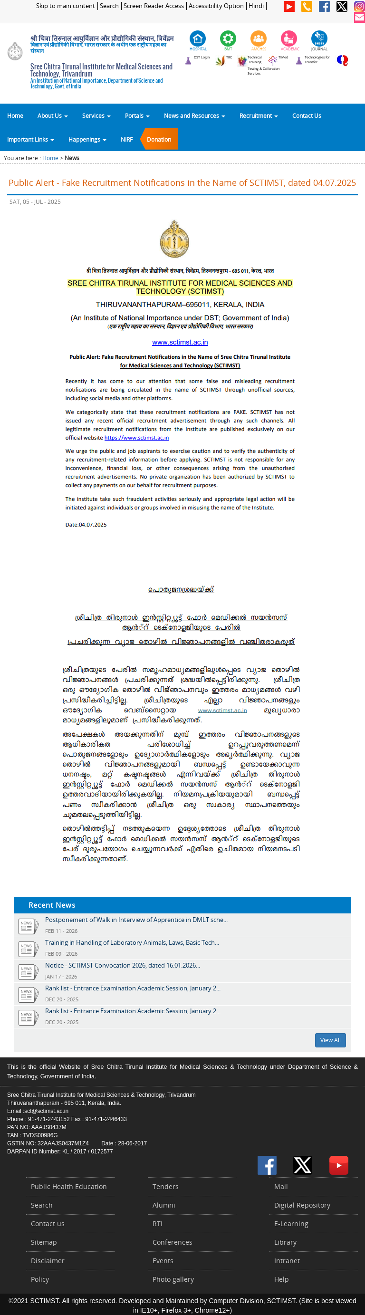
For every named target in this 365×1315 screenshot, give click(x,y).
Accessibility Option (216, 6)
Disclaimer (48, 1260)
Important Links (30, 139)
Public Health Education (69, 1186)
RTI (158, 1223)
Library (285, 1242)
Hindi (256, 6)
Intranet (287, 1260)
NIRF (127, 139)
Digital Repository (302, 1204)
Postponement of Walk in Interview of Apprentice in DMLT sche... (136, 919)
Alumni (164, 1204)
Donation (159, 139)
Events (163, 1260)
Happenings (87, 139)
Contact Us (306, 115)
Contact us (48, 1223)
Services (96, 115)
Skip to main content (65, 6)
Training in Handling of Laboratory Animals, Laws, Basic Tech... (132, 942)
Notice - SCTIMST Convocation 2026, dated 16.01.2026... (122, 965)
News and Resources (194, 115)
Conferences (172, 1242)
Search (109, 6)
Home (15, 115)
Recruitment (259, 115)
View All (330, 1040)
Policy (40, 1279)
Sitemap (44, 1242)
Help (281, 1279)
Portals (137, 115)
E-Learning (291, 1223)
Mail (281, 1186)
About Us (53, 115)
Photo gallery (173, 1279)
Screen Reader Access (154, 6)
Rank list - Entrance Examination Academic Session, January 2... (133, 988)
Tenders (166, 1186)
